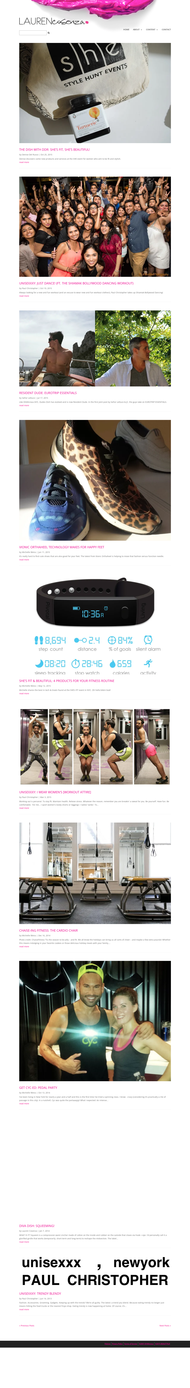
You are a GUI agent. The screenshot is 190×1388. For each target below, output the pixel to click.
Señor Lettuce (28, 398)
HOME (126, 29)
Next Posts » (165, 1325)
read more (24, 162)
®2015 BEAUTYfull (162, 1344)
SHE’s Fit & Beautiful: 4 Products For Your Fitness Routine (66, 681)
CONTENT (150, 29)
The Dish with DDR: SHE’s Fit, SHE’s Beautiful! (54, 149)
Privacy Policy (117, 1344)
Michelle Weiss (29, 552)
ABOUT (136, 29)
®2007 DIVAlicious (146, 1344)
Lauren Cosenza (29, 1231)
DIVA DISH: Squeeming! (36, 1226)
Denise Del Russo (30, 154)
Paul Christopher (30, 288)
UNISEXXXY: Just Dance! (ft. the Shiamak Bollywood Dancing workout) (76, 283)
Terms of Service (130, 1344)
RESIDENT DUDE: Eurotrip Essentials (48, 393)
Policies (108, 1344)
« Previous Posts (26, 1325)
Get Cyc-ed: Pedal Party (38, 1087)
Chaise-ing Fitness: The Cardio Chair (48, 930)
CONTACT (166, 29)
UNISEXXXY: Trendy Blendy (40, 1293)
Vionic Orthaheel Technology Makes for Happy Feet (61, 547)
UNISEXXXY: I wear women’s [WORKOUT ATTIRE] (55, 792)
